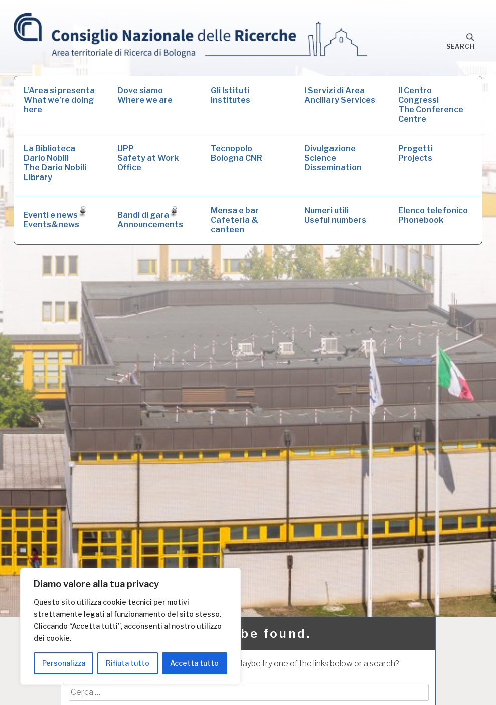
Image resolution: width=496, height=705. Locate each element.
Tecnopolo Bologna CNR (236, 153)
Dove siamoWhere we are (145, 95)
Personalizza (63, 663)
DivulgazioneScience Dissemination (333, 158)
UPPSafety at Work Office (148, 158)
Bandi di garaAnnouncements (150, 217)
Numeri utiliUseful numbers (335, 215)
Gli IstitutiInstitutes (230, 95)
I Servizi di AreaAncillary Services (339, 95)
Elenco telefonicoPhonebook (433, 215)
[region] (130, 626)
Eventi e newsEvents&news (55, 217)
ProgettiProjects (415, 153)
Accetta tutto (194, 663)
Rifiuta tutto (127, 663)
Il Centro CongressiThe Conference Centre (430, 105)
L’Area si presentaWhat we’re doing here (59, 100)
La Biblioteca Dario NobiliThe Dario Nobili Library (55, 163)
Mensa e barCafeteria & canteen (235, 220)
